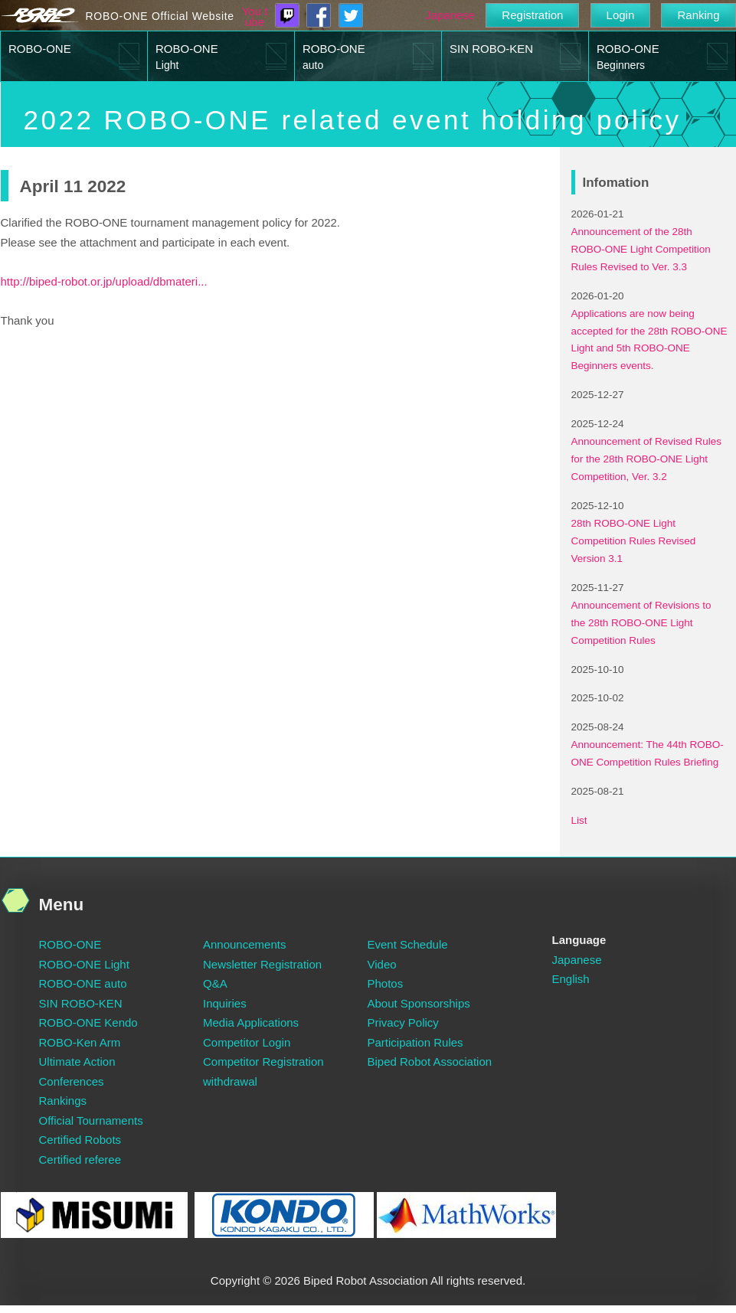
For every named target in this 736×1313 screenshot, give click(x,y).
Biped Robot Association (430, 1061)
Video (382, 964)
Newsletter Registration (262, 964)
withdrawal (230, 1081)
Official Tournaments (91, 1120)
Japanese (450, 14)
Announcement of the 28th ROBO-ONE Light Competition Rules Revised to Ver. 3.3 (641, 249)
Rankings (63, 1100)
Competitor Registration (263, 1061)
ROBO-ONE (39, 48)
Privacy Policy (403, 1022)
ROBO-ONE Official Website (160, 16)
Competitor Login (246, 1042)
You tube (255, 17)
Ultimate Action (77, 1061)
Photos (386, 983)
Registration (532, 14)
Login (621, 14)
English (571, 978)
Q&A (215, 983)
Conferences (71, 1081)
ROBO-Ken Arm (80, 1042)
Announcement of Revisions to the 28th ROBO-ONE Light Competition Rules (641, 622)
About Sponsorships (419, 1003)
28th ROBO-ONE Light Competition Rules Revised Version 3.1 (633, 541)
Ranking (698, 14)
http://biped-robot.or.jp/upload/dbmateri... (104, 281)
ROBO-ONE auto (83, 983)
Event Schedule (408, 944)
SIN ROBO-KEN (491, 48)
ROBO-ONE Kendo (88, 1022)
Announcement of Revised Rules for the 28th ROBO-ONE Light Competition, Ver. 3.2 (646, 459)
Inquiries (225, 1003)
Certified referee (80, 1159)
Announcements (244, 944)
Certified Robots (80, 1139)
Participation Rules (415, 1042)
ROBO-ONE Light (84, 964)
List (579, 820)
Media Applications (251, 1022)
